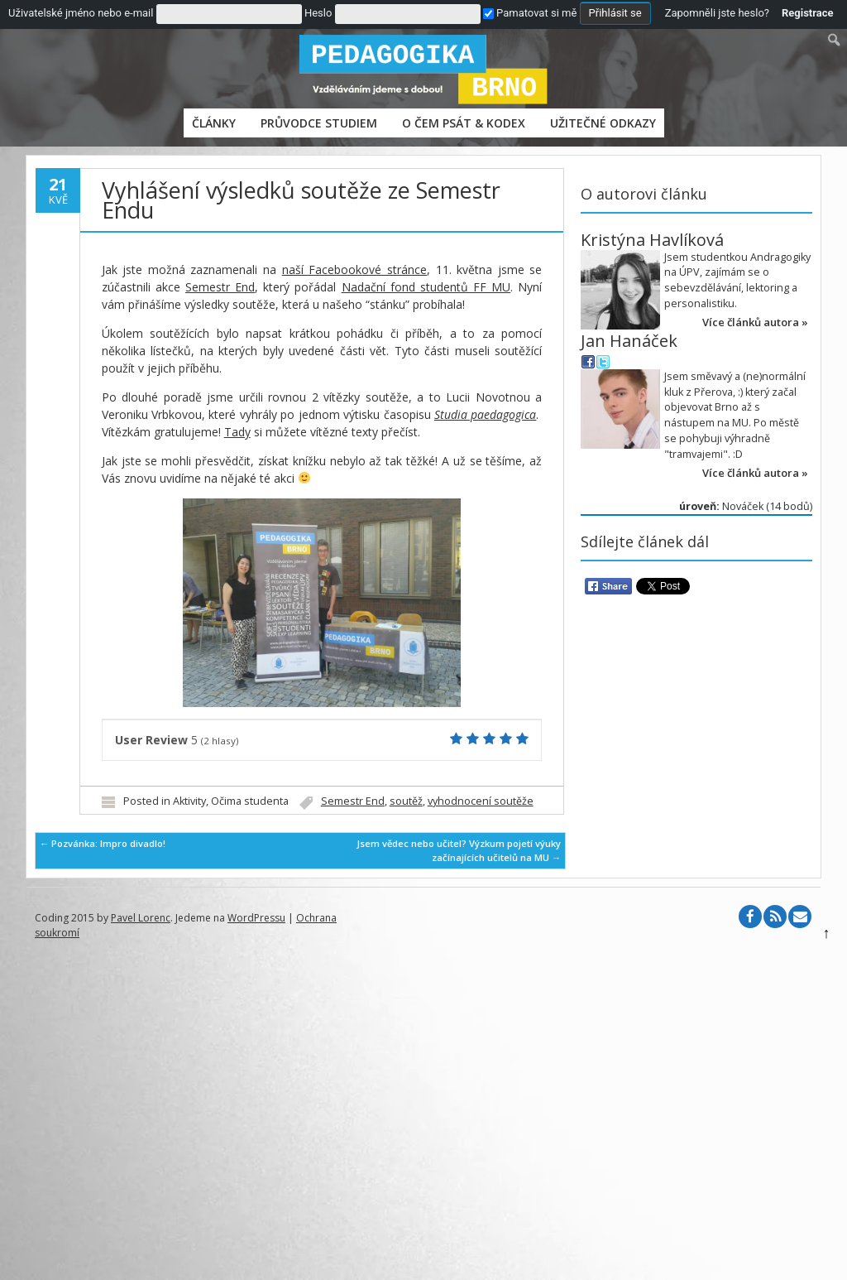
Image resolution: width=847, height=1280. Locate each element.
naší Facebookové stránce (354, 269)
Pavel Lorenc (140, 918)
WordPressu (256, 918)
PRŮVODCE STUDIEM (319, 123)
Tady (237, 432)
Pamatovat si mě (530, 13)
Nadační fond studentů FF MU (426, 287)
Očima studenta (250, 801)
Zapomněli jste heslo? (717, 13)
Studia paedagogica (485, 414)
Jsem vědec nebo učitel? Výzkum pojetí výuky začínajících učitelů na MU (459, 850)
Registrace (808, 13)
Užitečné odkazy (603, 123)
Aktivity (189, 801)
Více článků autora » (755, 322)
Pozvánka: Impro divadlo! (102, 843)
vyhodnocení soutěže (481, 801)
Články (214, 123)
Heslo (318, 13)
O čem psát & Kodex (463, 123)
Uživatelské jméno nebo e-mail (80, 13)
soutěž (406, 801)
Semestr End (220, 287)
